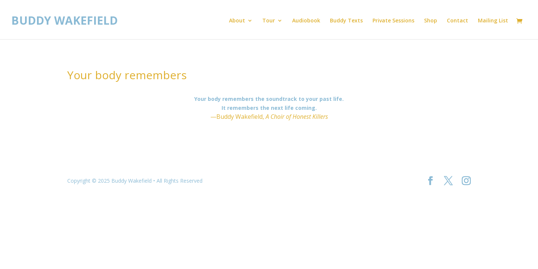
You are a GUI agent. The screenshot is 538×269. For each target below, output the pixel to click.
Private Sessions (393, 21)
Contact (457, 21)
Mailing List (493, 21)
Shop (430, 21)
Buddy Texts (346, 21)
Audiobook (306, 21)
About (237, 21)
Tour (268, 21)
